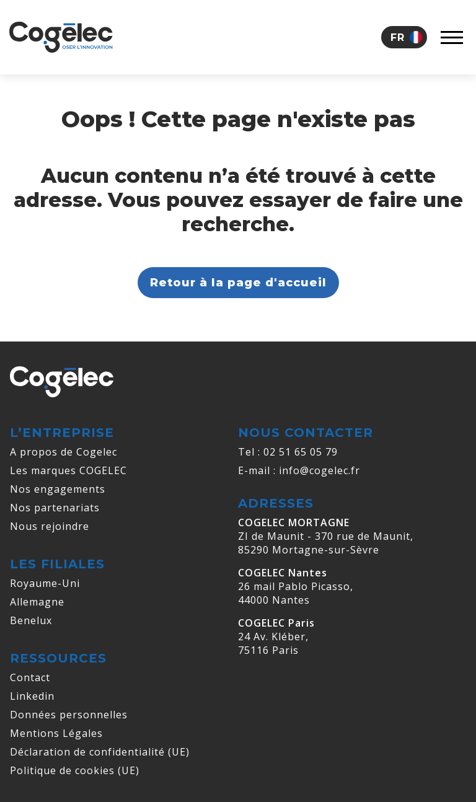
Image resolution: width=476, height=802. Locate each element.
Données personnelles (69, 714)
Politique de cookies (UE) (74, 770)
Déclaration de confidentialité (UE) (100, 752)
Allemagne (37, 602)
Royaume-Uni (45, 583)
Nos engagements (57, 489)
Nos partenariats (55, 507)
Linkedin (32, 696)
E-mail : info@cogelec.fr (299, 470)
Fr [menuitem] (397, 37)
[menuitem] (404, 37)
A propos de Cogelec (63, 452)
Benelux (31, 620)
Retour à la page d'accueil (238, 282)
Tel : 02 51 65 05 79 (288, 452)
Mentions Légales (56, 733)
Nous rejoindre (49, 526)
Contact (30, 677)
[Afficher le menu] (452, 37)
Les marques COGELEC (68, 470)
